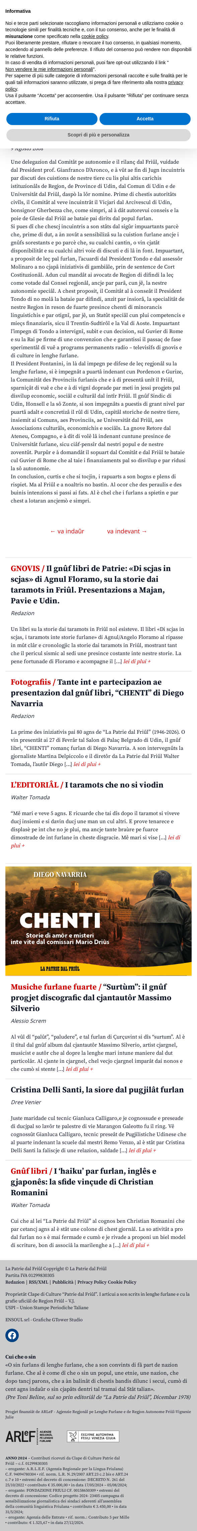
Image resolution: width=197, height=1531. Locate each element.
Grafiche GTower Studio (58, 1320)
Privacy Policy (92, 1282)
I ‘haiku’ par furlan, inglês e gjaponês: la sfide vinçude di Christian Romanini (83, 1182)
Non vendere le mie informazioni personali (49, 1451)
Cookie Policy (122, 1282)
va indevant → (127, 531)
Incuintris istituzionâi (61, 119)
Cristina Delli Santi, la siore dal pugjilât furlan (97, 1090)
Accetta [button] (145, 1501)
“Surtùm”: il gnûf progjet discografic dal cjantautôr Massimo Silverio (91, 998)
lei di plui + (136, 661)
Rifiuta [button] (52, 1501)
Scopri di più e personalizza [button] (98, 1517)
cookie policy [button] (94, 1418)
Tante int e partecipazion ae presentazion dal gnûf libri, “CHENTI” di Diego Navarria (97, 693)
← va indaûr (68, 531)
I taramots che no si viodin (87, 785)
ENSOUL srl (17, 1320)
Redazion (15, 1282)
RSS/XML (38, 1282)
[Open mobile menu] (185, 64)
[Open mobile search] (169, 64)
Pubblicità (62, 1282)
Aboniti (24, 64)
